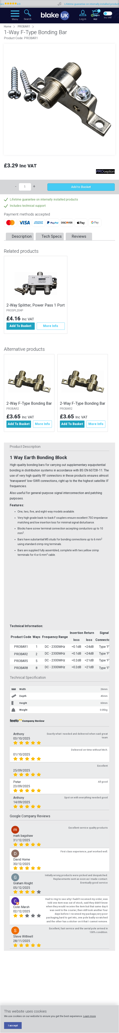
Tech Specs (52, 236)
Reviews (79, 236)
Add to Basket (81, 187)
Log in (82, 19)
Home (7, 26)
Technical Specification (28, 677)
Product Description (25, 446)
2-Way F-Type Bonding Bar (29, 403)
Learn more (89, 1016)
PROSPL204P (14, 310)
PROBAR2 (12, 408)
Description (22, 236)
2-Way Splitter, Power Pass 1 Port (35, 305)
